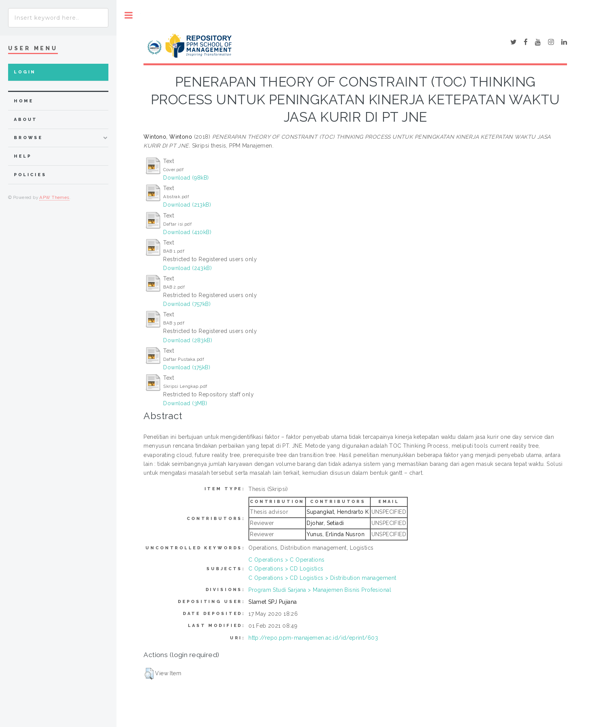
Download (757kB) (187, 304)
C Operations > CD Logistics (285, 569)
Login (25, 72)
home (23, 101)
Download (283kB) (187, 340)
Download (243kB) (187, 268)
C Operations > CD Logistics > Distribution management (322, 578)
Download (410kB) (187, 232)
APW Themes (54, 197)
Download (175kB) (186, 367)
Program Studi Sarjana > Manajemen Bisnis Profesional (319, 590)
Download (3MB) (185, 403)
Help (22, 156)
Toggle (128, 15)
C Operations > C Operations (286, 560)
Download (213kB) (187, 205)
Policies (30, 174)
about (25, 119)
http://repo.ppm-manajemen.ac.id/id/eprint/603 (313, 638)
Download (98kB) (186, 178)
